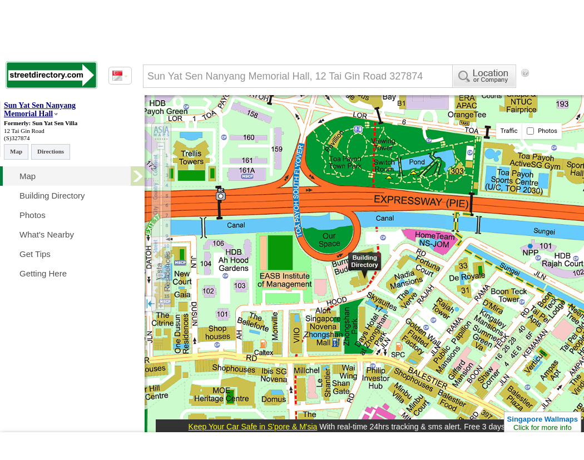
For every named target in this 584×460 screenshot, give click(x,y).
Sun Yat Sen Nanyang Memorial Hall (40, 109)
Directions (50, 151)
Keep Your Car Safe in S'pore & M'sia (253, 426)
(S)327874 (16, 138)
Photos (542, 131)
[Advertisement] (204, 195)
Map (16, 151)
